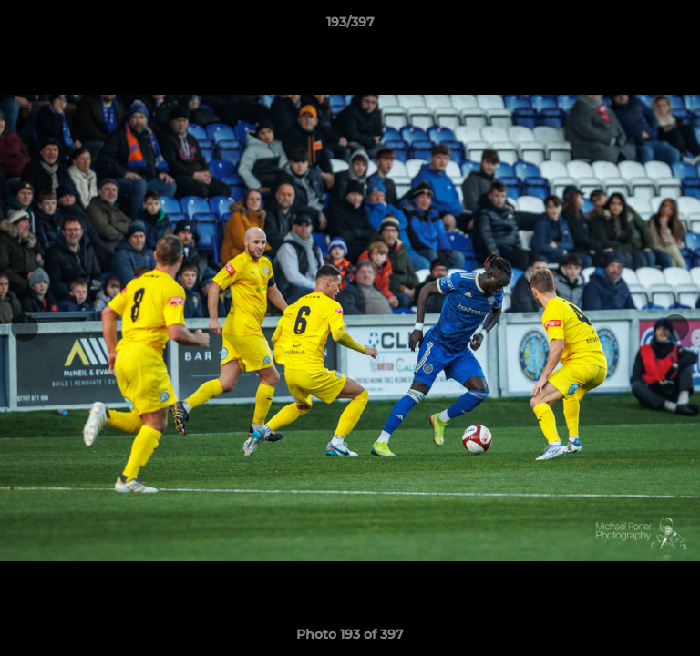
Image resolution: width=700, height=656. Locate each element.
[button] (678, 26)
